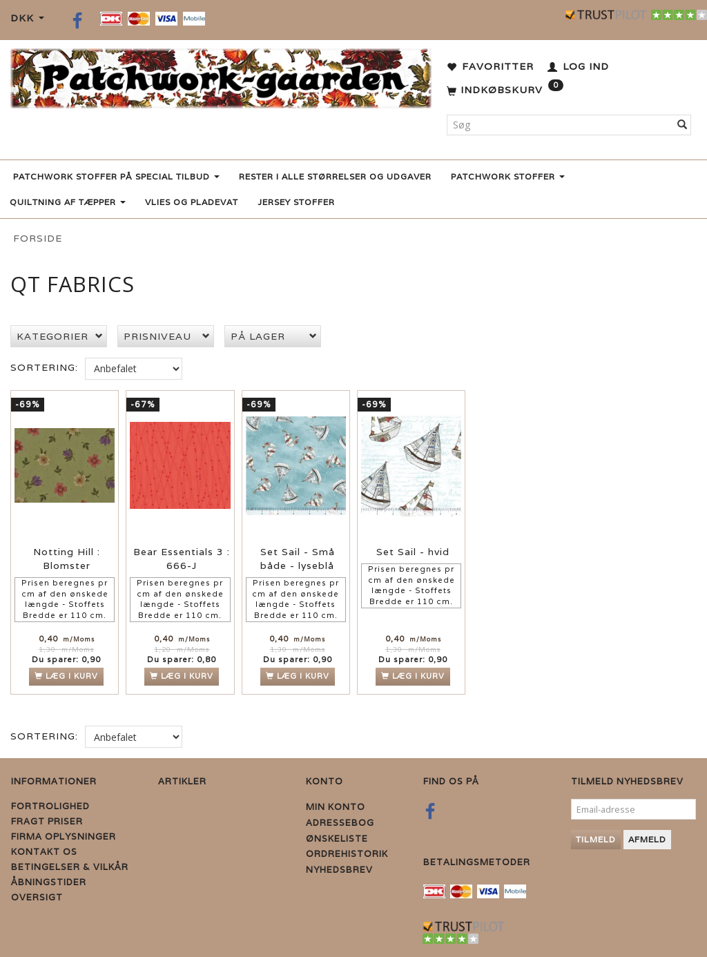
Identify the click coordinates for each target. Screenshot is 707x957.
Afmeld (647, 839)
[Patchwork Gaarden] (221, 75)
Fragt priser (47, 821)
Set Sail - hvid (412, 551)
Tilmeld (596, 839)
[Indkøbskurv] (505, 90)
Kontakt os (44, 852)
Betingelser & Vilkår (69, 867)
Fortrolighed (50, 806)
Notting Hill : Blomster (66, 558)
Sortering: (44, 367)
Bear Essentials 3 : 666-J (181, 558)
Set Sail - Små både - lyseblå (297, 558)
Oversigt (37, 897)
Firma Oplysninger (63, 836)
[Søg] (682, 125)
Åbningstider (48, 882)
